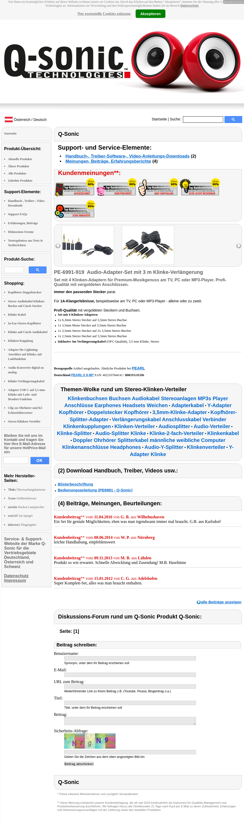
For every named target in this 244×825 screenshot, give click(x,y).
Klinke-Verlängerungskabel (26, 381)
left (57, 245)
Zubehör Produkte (20, 180)
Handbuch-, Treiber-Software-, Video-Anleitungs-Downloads (127, 156)
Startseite (159, 119)
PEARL (138, 368)
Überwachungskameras (26, 489)
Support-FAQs (17, 214)
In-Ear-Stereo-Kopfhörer (24, 323)
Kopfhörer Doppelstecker (25, 292)
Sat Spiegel (20, 516)
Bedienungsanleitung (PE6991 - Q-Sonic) (95, 490)
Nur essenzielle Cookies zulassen (103, 14)
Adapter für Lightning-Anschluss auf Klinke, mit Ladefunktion (25, 354)
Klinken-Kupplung (20, 341)
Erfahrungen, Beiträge (23, 223)
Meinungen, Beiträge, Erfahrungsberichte (108, 161)
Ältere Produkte (18, 166)
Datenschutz (189, 5)
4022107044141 (113, 375)
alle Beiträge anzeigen (221, 602)
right (238, 245)
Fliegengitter (22, 525)
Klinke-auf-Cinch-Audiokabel (27, 332)
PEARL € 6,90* (82, 375)
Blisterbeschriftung (75, 484)
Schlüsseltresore (22, 498)
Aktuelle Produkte (20, 159)
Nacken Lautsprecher (26, 507)
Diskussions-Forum (20, 232)
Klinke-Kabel (17, 314)
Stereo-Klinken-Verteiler (24, 421)
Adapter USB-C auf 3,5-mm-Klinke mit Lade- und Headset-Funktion (27, 394)
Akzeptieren (150, 14)
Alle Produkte (17, 173)
